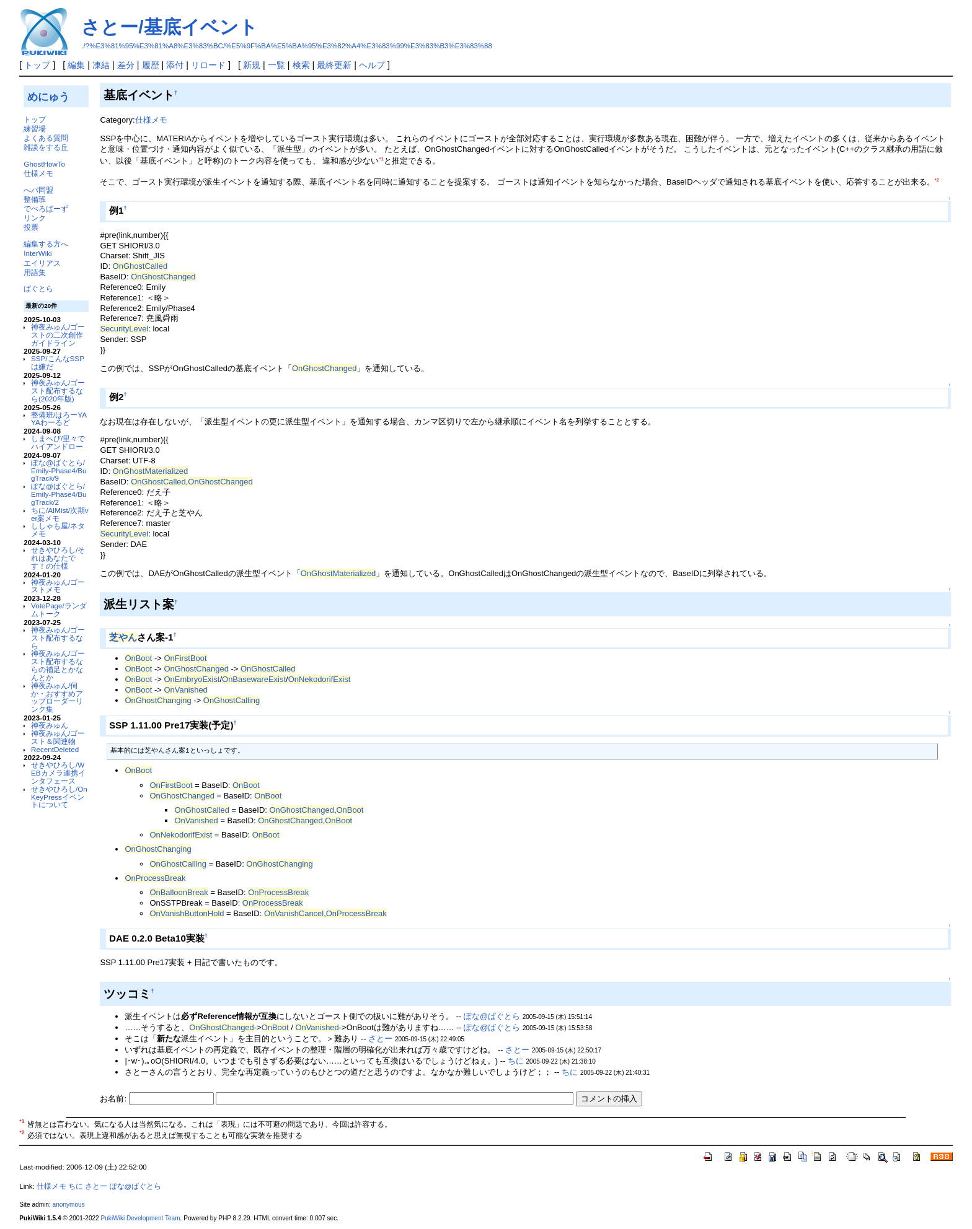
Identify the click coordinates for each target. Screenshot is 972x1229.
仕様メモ (38, 173)
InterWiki (37, 253)
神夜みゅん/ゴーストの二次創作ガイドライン (58, 335)
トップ (37, 65)
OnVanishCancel (294, 913)
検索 (301, 65)
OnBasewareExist (254, 679)
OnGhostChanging (158, 700)
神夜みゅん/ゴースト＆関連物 (58, 737)
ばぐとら (38, 288)
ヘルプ (372, 65)
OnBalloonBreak (178, 892)
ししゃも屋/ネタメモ (58, 530)
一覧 (276, 65)
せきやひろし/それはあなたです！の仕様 (58, 558)
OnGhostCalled (140, 266)
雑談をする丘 (46, 147)
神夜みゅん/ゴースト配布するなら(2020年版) (58, 390)
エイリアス (42, 263)
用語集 (35, 272)
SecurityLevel (124, 328)
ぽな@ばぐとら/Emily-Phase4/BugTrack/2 (58, 494)
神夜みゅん (49, 725)
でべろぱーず (46, 208)
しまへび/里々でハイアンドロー (58, 442)
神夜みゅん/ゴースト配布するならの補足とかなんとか (58, 665)
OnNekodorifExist (319, 679)
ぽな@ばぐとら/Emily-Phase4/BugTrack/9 (58, 470)
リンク (35, 218)
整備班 (35, 199)
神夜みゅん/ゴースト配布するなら (58, 638)
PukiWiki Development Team (140, 1218)
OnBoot (138, 658)
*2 (937, 180)
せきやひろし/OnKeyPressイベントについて (59, 797)
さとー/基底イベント (169, 27)
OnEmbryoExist (191, 679)
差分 (126, 65)
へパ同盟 (38, 190)
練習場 (35, 129)
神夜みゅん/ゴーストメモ (58, 586)
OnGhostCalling (231, 700)
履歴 (150, 65)
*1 (381, 159)
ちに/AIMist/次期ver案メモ (60, 514)
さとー (380, 1038)
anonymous (69, 1204)
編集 (76, 65)
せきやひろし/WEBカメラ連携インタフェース (58, 773)
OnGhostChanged (163, 276)
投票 (31, 227)
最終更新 (334, 65)
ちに (516, 1060)
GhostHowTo (44, 164)
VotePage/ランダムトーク (59, 609)
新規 (251, 65)
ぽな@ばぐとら (492, 1016)
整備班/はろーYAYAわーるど (59, 419)
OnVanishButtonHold (186, 913)
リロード (208, 65)
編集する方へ (46, 244)
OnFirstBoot (185, 658)
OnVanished (185, 689)
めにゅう (48, 96)
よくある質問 (46, 138)
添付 (174, 65)
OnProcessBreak (155, 878)
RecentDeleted (55, 749)
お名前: (114, 1098)
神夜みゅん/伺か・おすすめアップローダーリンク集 (57, 697)
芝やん (123, 637)
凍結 (101, 65)
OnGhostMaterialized (150, 471)
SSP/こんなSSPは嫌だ (57, 362)
